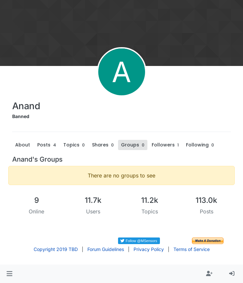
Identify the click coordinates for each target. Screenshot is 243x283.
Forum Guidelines (105, 249)
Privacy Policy (149, 249)
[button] (9, 273)
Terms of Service (191, 249)
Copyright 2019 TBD (56, 249)
